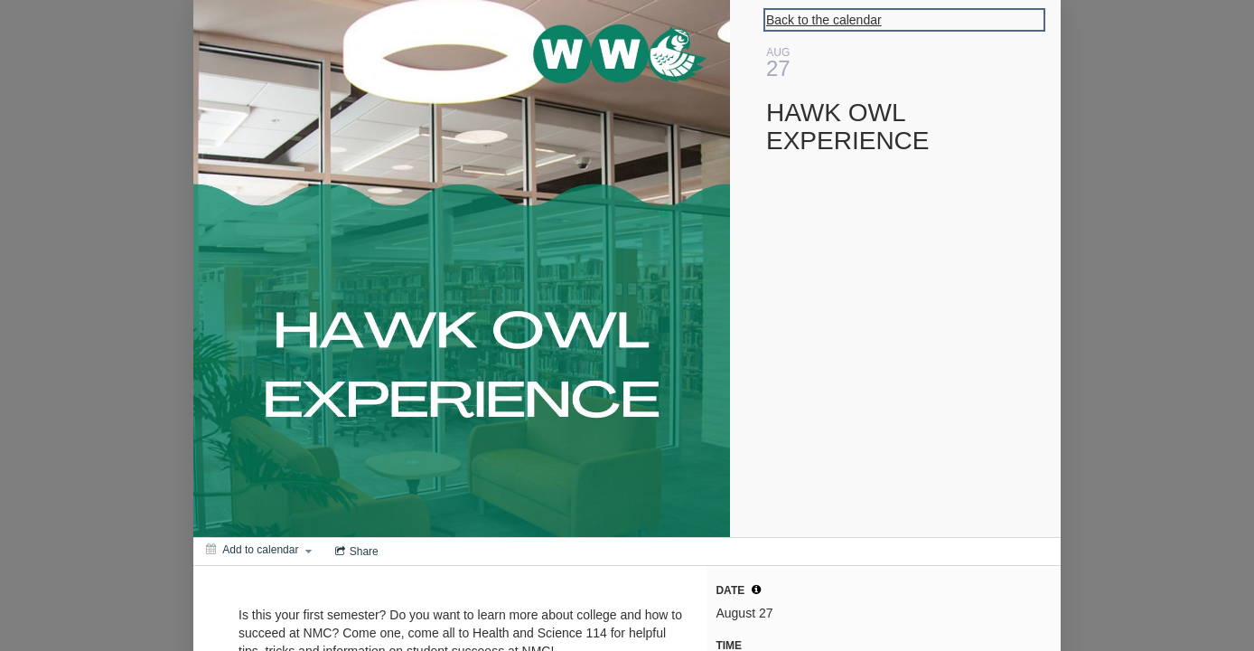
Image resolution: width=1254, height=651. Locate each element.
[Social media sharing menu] (355, 551)
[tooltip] (756, 589)
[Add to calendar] (258, 549)
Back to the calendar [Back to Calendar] (824, 20)
